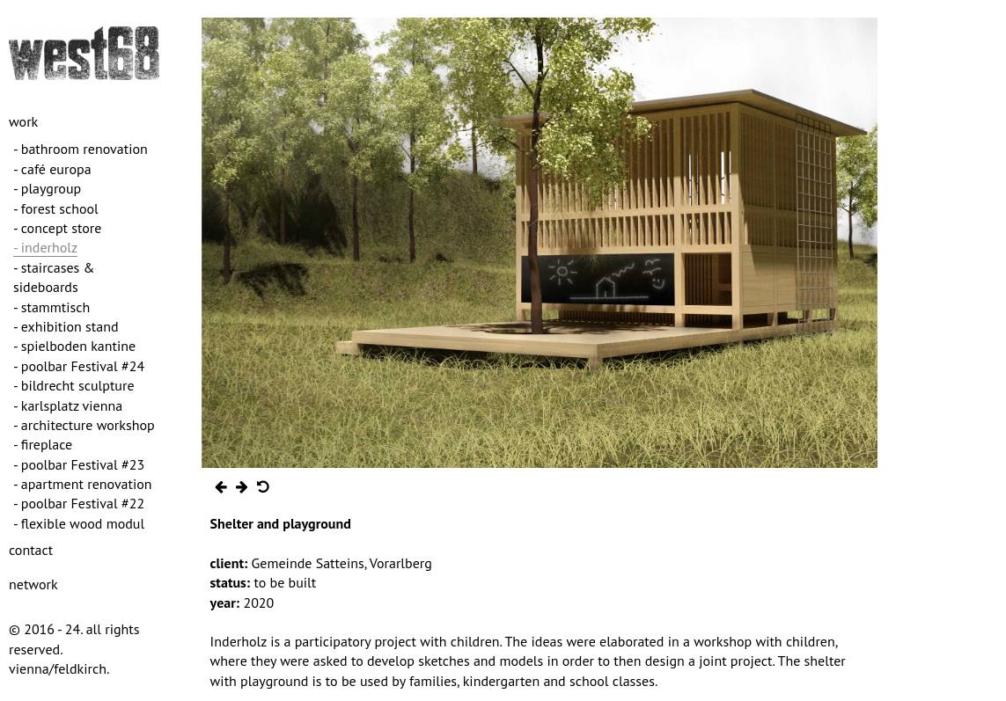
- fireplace (42, 444)
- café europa (52, 169)
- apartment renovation (82, 484)
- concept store (57, 228)
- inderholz (45, 247)
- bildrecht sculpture (74, 385)
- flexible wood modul (78, 523)
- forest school (56, 208)
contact (31, 550)
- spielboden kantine (74, 345)
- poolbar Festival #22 (78, 503)
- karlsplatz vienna (67, 405)
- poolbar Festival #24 (78, 366)
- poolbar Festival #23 (78, 464)
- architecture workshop (84, 425)
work (23, 121)
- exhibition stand (66, 326)
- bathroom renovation (80, 148)
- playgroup (47, 188)
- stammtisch (51, 307)
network (33, 584)
